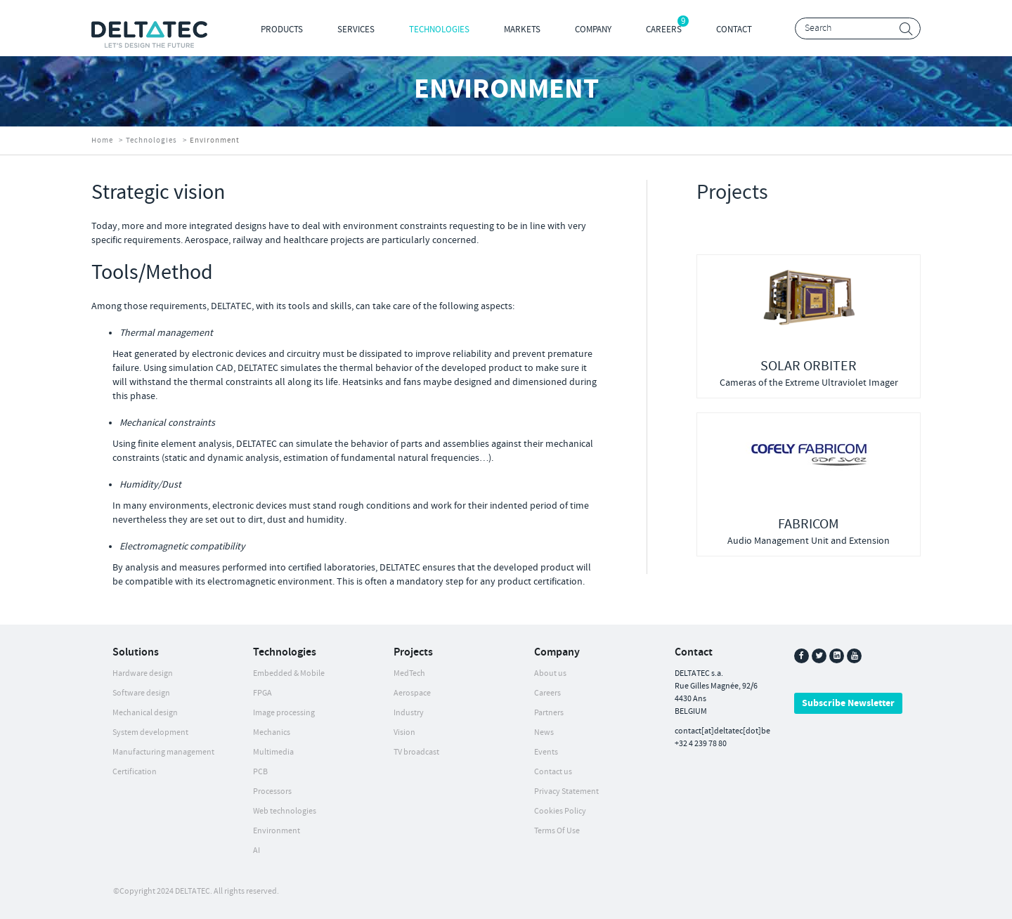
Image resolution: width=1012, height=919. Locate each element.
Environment (276, 831)
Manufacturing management (163, 752)
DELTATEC (192, 891)
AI (256, 850)
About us (550, 673)
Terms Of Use (557, 831)
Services (356, 29)
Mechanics (271, 732)
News (544, 732)
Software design (141, 693)
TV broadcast (416, 752)
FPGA (262, 693)
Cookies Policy (560, 811)
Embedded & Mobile (289, 673)
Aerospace (412, 693)
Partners (549, 713)
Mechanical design (145, 713)
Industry (409, 713)
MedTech (409, 673)
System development (150, 732)
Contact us (553, 772)
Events (546, 752)
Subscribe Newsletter (848, 703)
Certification (134, 772)
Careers (664, 29)
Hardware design (142, 673)
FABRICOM (808, 524)
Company (593, 29)
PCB (260, 772)
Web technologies (284, 811)
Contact (734, 29)
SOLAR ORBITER (808, 366)
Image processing (284, 713)
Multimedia (273, 752)
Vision (404, 732)
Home (102, 140)
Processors (272, 791)
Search (906, 29)
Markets (522, 29)
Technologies (439, 29)
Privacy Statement (566, 791)
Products (282, 29)
